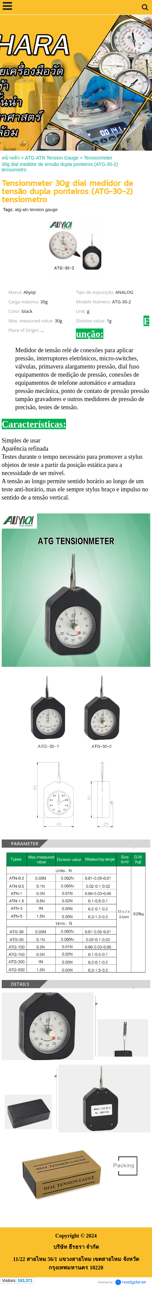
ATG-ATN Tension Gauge (52, 158)
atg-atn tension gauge (36, 209)
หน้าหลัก (11, 158)
